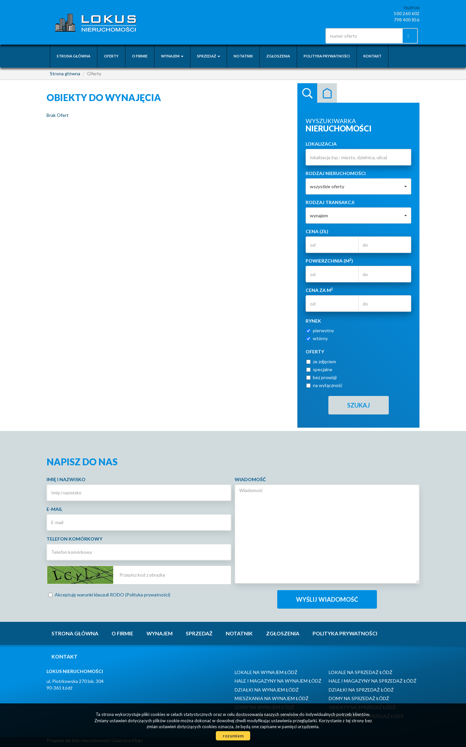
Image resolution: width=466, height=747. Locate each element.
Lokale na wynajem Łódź (266, 672)
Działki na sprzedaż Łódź (361, 690)
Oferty (111, 56)
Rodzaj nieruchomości (336, 173)
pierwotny (320, 330)
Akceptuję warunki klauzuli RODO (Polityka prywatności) (109, 594)
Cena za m (319, 290)
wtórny (317, 338)
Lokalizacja (321, 144)
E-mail (54, 509)
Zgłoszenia (278, 56)
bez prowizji (321, 377)
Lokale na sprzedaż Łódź (360, 672)
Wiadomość (250, 479)
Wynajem (160, 633)
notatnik (243, 56)
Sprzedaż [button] (208, 56)
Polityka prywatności (327, 56)
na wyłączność (324, 385)
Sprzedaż (199, 633)
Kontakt (372, 56)
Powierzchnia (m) (329, 261)
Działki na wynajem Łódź (267, 690)
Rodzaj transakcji (330, 202)
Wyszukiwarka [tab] (307, 93)
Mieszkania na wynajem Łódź (272, 698)
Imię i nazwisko (66, 479)
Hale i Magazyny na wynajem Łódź (278, 681)
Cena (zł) (317, 231)
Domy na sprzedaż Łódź (359, 698)
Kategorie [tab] (327, 93)
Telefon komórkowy (74, 539)
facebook (308, 36)
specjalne (319, 369)
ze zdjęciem (321, 361)
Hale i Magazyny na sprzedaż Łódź (372, 681)
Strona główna (73, 56)
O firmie (140, 56)
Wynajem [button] (172, 56)
